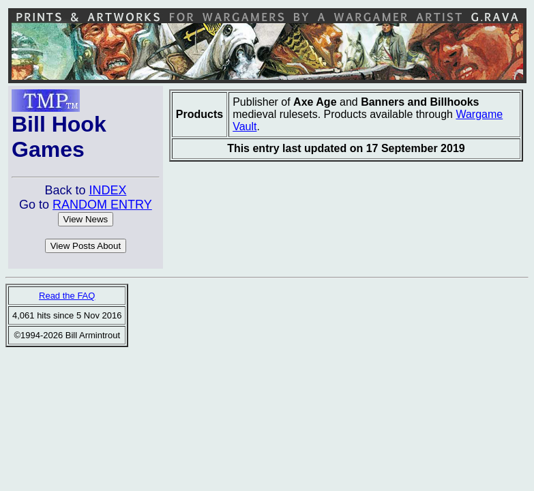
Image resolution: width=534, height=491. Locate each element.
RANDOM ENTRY (102, 204)
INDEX (107, 190)
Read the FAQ (67, 296)
